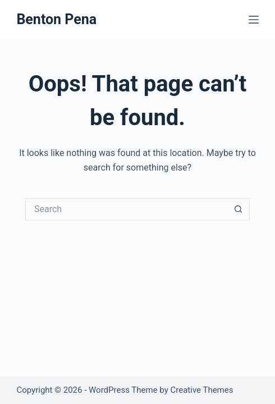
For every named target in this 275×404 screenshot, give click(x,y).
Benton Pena (56, 19)
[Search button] (238, 209)
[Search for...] (126, 209)
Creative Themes (202, 390)
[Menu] (254, 20)
